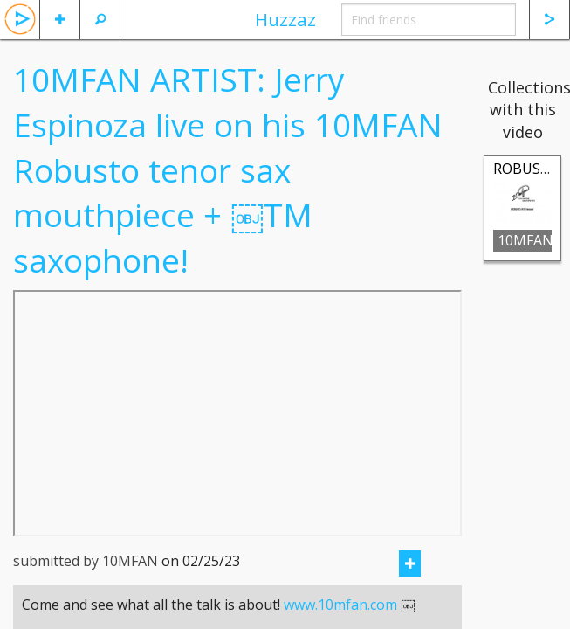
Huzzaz (285, 19)
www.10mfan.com (340, 604)
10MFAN (525, 240)
